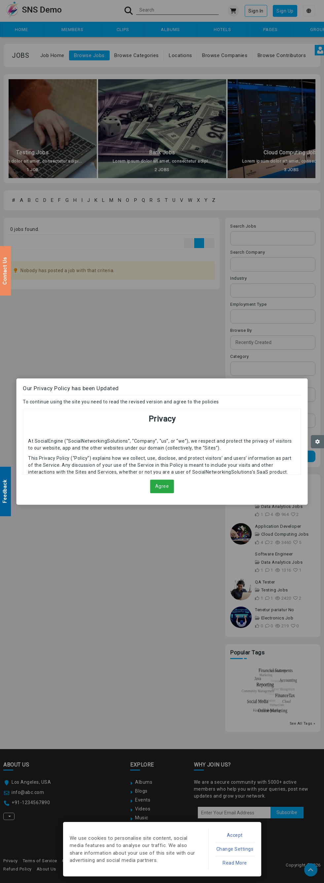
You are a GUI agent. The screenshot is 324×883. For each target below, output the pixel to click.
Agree (162, 486)
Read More (235, 863)
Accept (235, 835)
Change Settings (235, 849)
